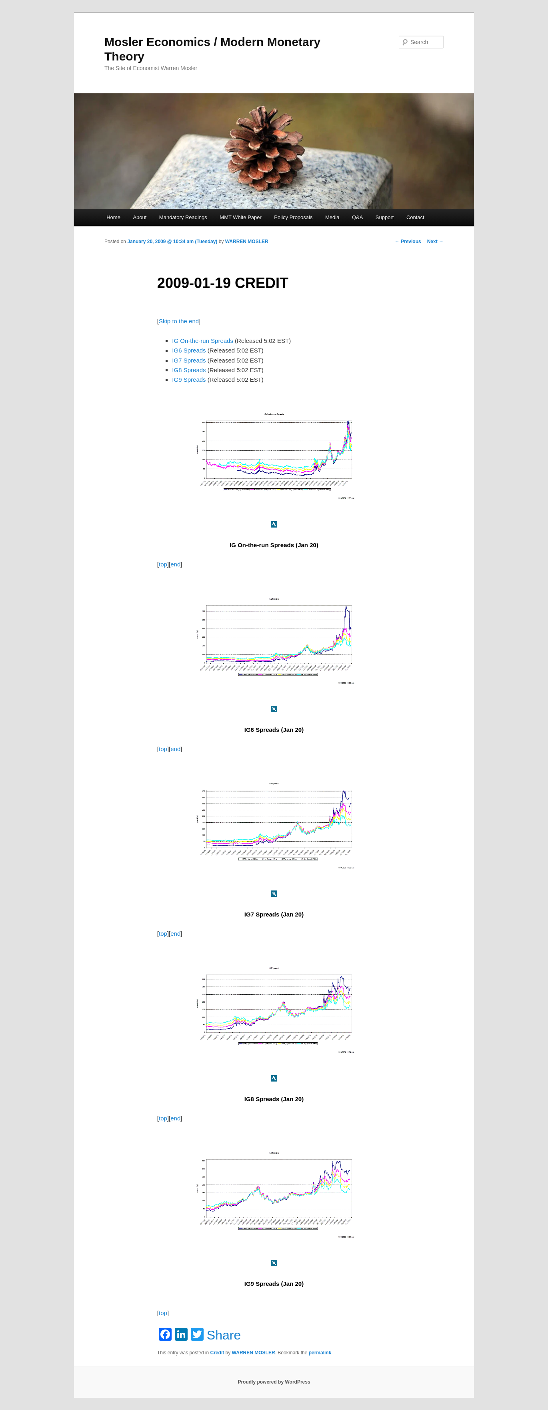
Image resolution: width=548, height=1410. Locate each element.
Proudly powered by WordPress (274, 1382)
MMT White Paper (241, 217)
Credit (217, 1353)
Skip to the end (179, 321)
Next (435, 241)
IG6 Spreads (189, 350)
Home (113, 217)
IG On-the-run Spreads (202, 340)
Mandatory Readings (183, 217)
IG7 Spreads (189, 360)
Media (332, 217)
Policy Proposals (293, 217)
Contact (415, 217)
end (175, 564)
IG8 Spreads (189, 370)
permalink (320, 1353)
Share (224, 1335)
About (139, 217)
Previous (408, 241)
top (163, 564)
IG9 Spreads (189, 379)
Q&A (357, 217)
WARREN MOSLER (246, 241)
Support (385, 217)
